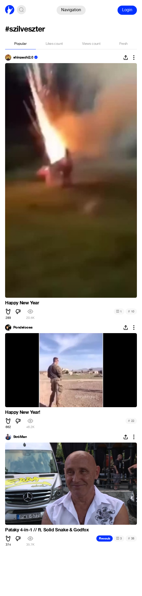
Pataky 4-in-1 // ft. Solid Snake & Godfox (47, 530)
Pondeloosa (22, 327)
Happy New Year (22, 303)
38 (131, 538)
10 (131, 311)
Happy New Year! (22, 412)
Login (127, 9)
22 (131, 420)
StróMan (20, 437)
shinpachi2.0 (23, 57)
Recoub (104, 538)
